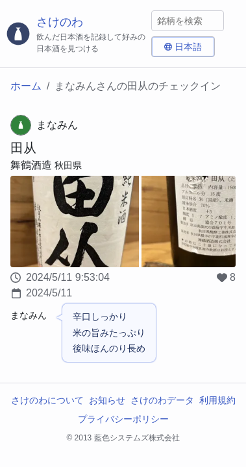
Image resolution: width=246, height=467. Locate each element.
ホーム (26, 85)
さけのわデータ (162, 400)
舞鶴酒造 (31, 165)
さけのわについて (47, 400)
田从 (23, 148)
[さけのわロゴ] (75, 34)
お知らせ (107, 400)
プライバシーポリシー (123, 419)
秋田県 (68, 165)
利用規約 (217, 400)
